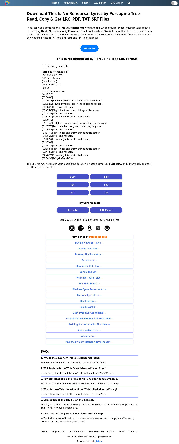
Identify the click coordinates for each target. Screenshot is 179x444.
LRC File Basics (77, 431)
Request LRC (71, 2)
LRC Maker (117, 2)
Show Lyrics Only (57, 66)
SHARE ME (89, 48)
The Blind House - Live (87, 277)
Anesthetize (88, 336)
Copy (73, 176)
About (122, 431)
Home (55, 2)
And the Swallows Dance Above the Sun (88, 341)
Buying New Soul (88, 248)
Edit (106, 176)
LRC (106, 184)
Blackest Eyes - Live (88, 295)
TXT (106, 192)
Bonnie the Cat (88, 271)
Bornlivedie (87, 260)
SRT (73, 192)
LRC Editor (73, 210)
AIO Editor (100, 2)
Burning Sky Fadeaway (88, 254)
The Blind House (88, 283)
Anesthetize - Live (88, 330)
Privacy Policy (96, 431)
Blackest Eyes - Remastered (87, 289)
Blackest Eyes (88, 301)
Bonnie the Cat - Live (88, 266)
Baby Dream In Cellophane (88, 312)
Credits (111, 431)
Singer (86, 2)
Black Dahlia (88, 306)
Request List (58, 431)
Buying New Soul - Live (88, 242)
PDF (73, 184)
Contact (133, 431)
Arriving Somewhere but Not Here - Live (88, 318)
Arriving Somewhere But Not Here (88, 324)
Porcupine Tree (98, 236)
